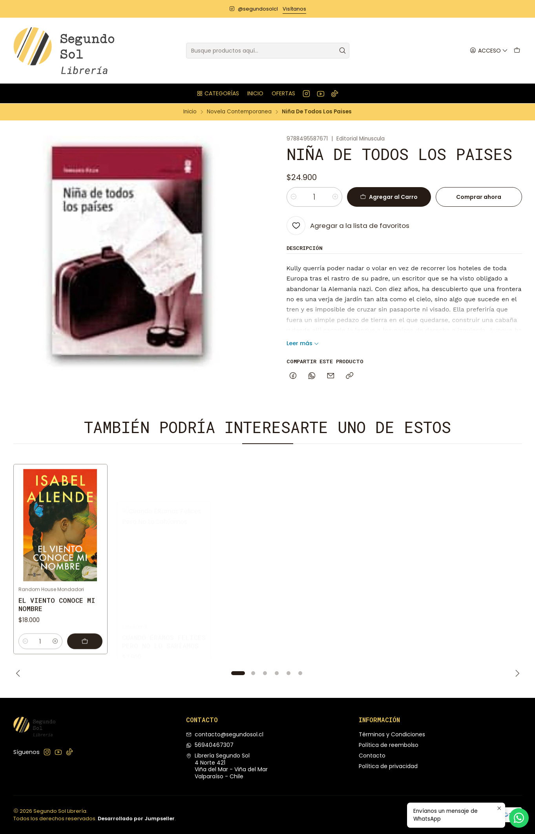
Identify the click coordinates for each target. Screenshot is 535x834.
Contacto (372, 755)
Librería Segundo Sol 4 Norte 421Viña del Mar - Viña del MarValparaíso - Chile (227, 766)
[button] (217, 93)
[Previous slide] (19, 673)
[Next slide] (516, 673)
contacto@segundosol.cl (224, 734)
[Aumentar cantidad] (335, 197)
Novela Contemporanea (239, 112)
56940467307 (210, 745)
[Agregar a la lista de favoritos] (348, 225)
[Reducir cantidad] (293, 197)
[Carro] (517, 50)
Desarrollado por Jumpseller (136, 818)
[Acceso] (489, 50)
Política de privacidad (388, 766)
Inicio (190, 112)
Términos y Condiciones (392, 734)
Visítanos (294, 8)
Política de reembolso (388, 745)
